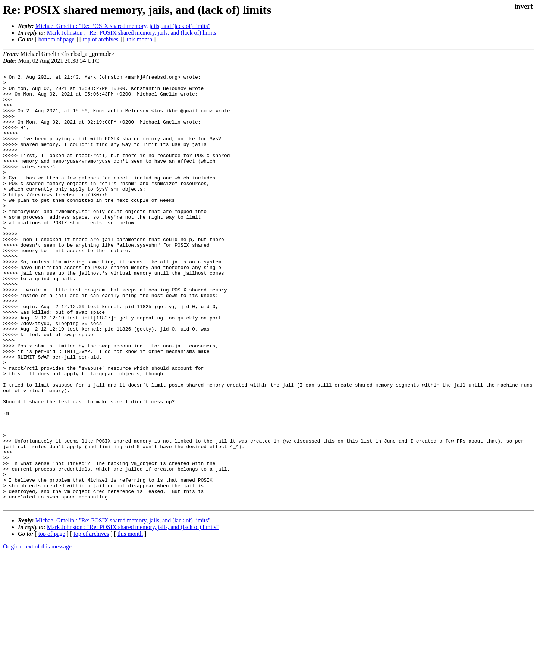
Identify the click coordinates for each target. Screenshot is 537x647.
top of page (51, 621)
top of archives (100, 39)
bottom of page (56, 39)
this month (139, 39)
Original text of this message (37, 634)
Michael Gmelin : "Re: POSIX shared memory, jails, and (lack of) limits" (122, 26)
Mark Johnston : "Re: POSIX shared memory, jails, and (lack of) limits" (133, 32)
